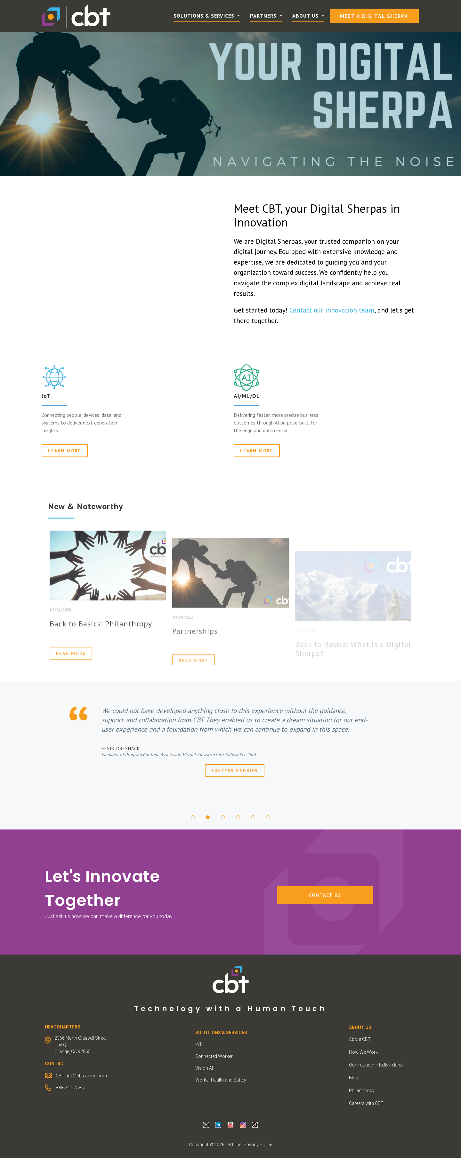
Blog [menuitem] (353, 1077)
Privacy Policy (258, 1144)
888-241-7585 (70, 1087)
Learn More (256, 451)
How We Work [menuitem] (363, 1052)
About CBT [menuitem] (360, 1039)
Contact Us (325, 895)
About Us (306, 15)
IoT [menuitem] (198, 1044)
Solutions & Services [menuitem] (221, 1032)
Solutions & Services (205, 15)
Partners (264, 15)
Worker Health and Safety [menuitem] (220, 1080)
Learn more (64, 451)
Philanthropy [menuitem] (362, 1090)
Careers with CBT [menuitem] (366, 1103)
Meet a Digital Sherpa (374, 16)
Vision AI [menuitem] (204, 1068)
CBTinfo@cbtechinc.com (81, 1075)
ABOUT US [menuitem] (360, 1027)
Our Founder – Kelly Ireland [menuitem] (376, 1064)
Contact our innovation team (331, 310)
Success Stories (234, 770)
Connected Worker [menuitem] (214, 1056)
